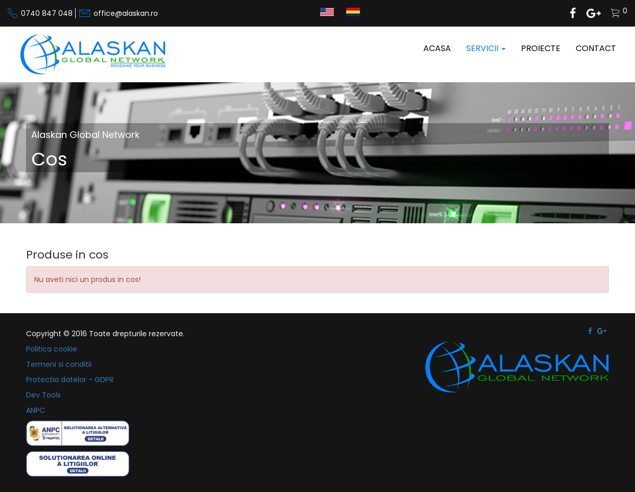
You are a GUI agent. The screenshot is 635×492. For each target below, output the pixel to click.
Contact (596, 48)
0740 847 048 (47, 13)
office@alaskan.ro (126, 13)
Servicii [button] (486, 48)
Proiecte (540, 48)
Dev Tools (43, 395)
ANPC (35, 410)
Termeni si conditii (59, 364)
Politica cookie (51, 349)
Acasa (437, 48)
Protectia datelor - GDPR (70, 379)
